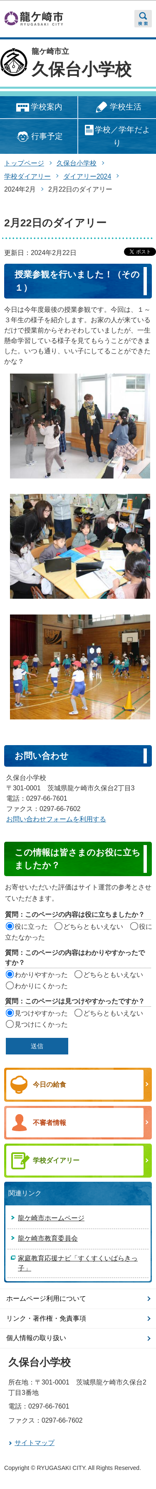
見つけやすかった (41, 1013)
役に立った (31, 926)
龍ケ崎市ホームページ (51, 1218)
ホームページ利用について (46, 1298)
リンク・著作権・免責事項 (46, 1318)
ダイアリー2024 (87, 176)
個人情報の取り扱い (36, 1337)
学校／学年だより (117, 135)
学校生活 (116, 107)
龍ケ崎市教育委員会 (48, 1238)
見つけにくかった (41, 1024)
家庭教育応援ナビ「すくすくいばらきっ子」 (78, 1263)
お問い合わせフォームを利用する (56, 819)
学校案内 (38, 107)
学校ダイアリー (27, 176)
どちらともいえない (93, 926)
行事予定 (38, 136)
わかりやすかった (41, 974)
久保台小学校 (81, 69)
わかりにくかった (41, 985)
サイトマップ (34, 1442)
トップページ (24, 163)
